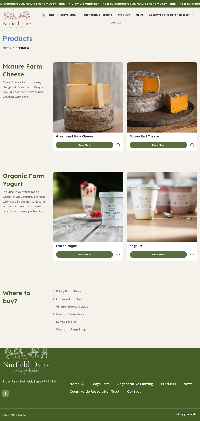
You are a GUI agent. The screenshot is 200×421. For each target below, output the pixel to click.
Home (7, 49)
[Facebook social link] (5, 393)
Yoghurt (136, 239)
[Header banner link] (100, 4)
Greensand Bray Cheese (74, 138)
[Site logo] (18, 19)
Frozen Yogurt (67, 239)
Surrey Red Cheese (144, 138)
